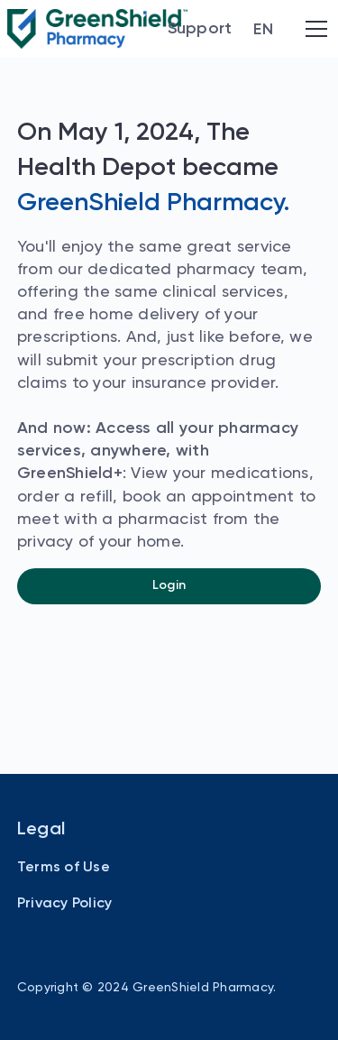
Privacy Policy (65, 904)
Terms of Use (63, 868)
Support (200, 29)
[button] (263, 29)
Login (169, 585)
